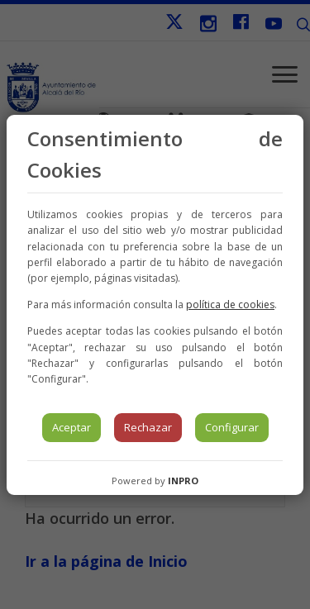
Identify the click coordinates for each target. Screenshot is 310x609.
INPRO (183, 480)
